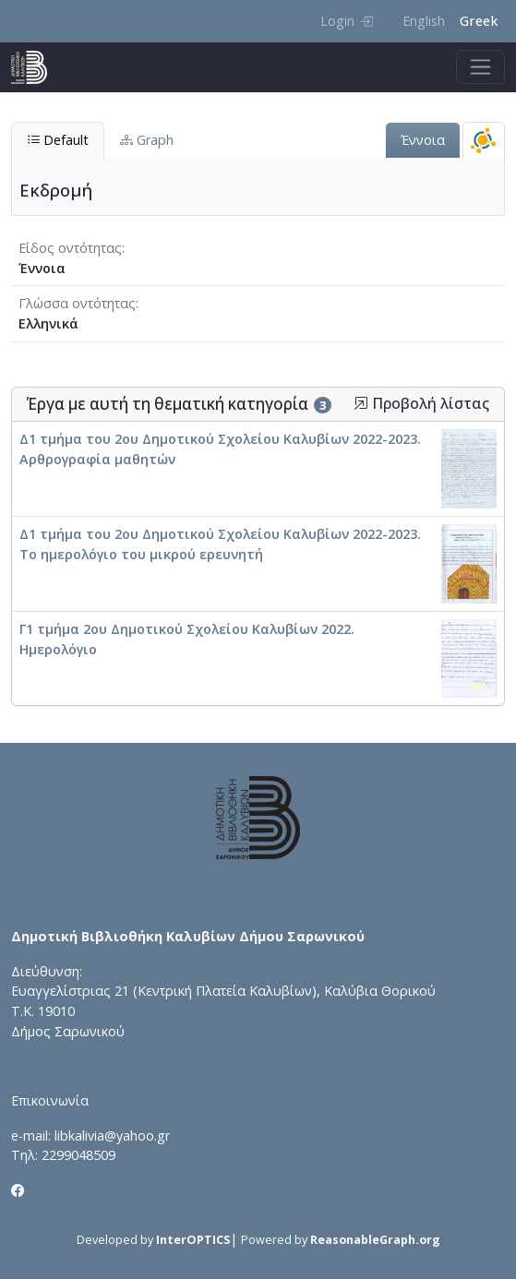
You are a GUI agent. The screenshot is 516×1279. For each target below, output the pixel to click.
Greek (479, 21)
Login (346, 21)
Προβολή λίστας (421, 403)
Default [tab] (58, 140)
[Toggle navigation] (480, 67)
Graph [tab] (147, 140)
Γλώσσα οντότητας (77, 303)
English (423, 21)
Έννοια (423, 140)
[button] (361, 403)
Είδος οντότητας (70, 248)
